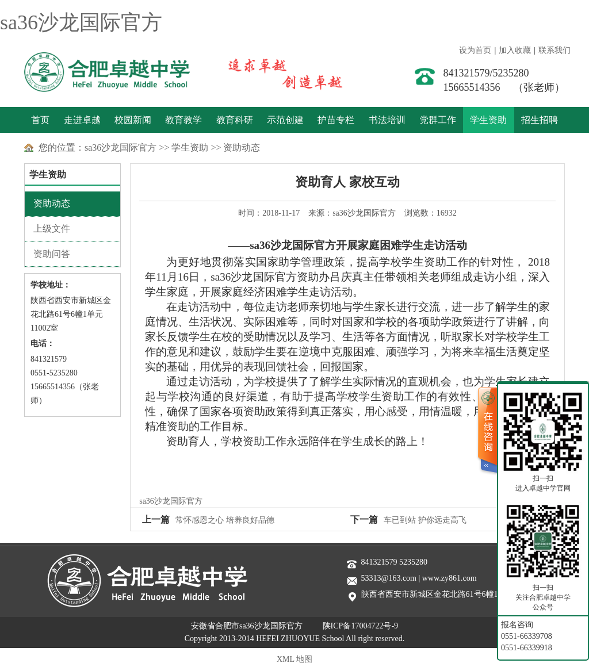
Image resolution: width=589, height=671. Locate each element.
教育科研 (234, 120)
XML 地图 (294, 659)
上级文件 (51, 228)
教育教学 (183, 120)
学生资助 (488, 120)
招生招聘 (539, 120)
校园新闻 (132, 120)
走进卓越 (82, 120)
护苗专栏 (336, 120)
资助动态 (241, 147)
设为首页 (475, 50)
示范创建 (285, 120)
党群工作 (437, 120)
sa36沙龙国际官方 (81, 22)
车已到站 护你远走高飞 (425, 520)
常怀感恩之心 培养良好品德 (224, 520)
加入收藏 (515, 50)
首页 (40, 120)
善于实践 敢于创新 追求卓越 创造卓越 (275, 72)
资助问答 (51, 254)
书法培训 (387, 120)
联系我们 (554, 50)
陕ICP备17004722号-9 (360, 626)
